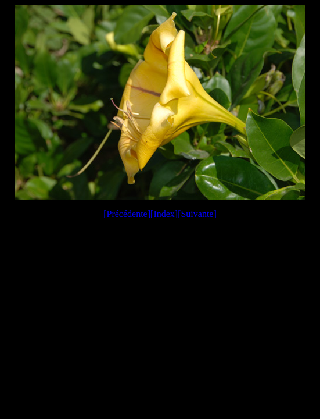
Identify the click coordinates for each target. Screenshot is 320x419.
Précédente (127, 214)
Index (163, 214)
